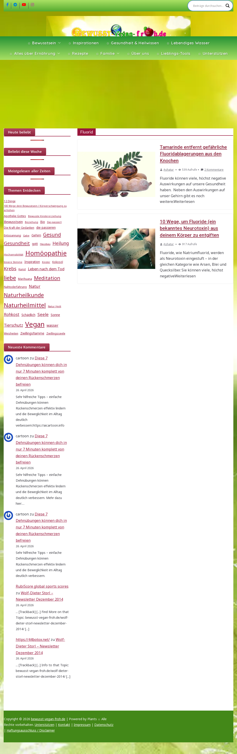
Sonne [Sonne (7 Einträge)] (55, 314)
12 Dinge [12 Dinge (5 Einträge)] (10, 201)
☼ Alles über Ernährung (32, 53)
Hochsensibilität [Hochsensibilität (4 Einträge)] (13, 254)
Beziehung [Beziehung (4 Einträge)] (31, 222)
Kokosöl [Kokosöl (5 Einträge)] (57, 262)
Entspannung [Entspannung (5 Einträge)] (12, 235)
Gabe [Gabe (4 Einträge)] (26, 235)
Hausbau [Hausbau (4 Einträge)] (45, 244)
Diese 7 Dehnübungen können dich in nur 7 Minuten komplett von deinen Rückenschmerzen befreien (41, 371)
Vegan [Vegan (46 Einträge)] (35, 324)
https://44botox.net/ (33, 639)
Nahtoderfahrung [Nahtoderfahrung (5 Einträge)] (15, 287)
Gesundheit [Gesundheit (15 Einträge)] (17, 243)
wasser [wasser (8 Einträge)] (52, 325)
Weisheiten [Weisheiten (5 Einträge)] (11, 333)
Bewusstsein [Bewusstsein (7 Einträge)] (13, 221)
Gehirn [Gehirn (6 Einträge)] (36, 235)
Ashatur (168, 170)
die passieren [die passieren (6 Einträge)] (46, 228)
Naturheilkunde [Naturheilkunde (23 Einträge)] (24, 295)
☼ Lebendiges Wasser (188, 42)
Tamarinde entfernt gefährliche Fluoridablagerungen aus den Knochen (193, 153)
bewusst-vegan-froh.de (48, 719)
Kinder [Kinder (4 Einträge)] (46, 262)
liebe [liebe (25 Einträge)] (10, 277)
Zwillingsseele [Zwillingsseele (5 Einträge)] (55, 333)
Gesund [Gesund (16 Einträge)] (52, 234)
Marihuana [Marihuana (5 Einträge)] (25, 279)
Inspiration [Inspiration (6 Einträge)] (32, 262)
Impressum (82, 724)
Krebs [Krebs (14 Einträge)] (10, 268)
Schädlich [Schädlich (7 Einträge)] (28, 314)
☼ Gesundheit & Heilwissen (132, 42)
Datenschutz (103, 724)
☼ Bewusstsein (41, 42)
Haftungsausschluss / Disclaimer (31, 730)
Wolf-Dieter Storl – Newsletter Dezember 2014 (40, 646)
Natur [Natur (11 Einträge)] (34, 286)
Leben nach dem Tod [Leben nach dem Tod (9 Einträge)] (46, 268)
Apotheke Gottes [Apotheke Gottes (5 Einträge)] (15, 216)
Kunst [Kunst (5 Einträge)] (22, 269)
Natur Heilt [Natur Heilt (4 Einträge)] (54, 306)
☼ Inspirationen (83, 42)
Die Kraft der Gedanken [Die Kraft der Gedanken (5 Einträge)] (19, 228)
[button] (58, 43)
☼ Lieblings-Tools (173, 53)
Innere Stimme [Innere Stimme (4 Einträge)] (13, 262)
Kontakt (64, 724)
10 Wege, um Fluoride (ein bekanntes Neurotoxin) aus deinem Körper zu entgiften (189, 228)
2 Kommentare (212, 170)
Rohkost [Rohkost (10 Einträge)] (11, 314)
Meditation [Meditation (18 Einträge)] (47, 278)
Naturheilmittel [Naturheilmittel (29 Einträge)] (25, 305)
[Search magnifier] (227, 6)
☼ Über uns (138, 53)
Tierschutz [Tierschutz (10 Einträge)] (13, 325)
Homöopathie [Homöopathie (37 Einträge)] (46, 253)
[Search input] (208, 6)
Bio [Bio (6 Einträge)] (42, 222)
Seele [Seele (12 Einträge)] (43, 314)
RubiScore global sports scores (42, 586)
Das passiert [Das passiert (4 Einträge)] (54, 222)
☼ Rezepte (77, 53)
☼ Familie (105, 53)
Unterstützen (44, 724)
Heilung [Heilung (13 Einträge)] (61, 243)
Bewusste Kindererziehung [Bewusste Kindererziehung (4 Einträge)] (44, 216)
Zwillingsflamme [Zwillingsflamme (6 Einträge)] (32, 333)
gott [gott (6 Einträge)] (35, 244)
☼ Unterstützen (213, 53)
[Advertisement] (118, 94)
